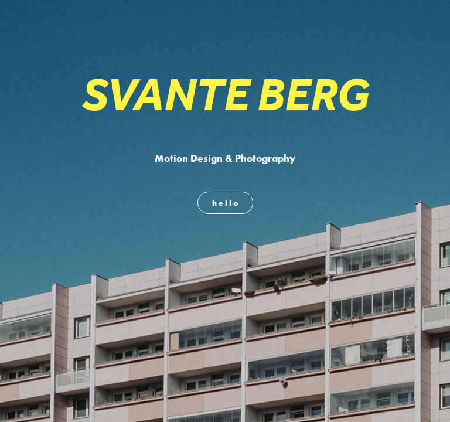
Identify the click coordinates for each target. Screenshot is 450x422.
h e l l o (225, 203)
